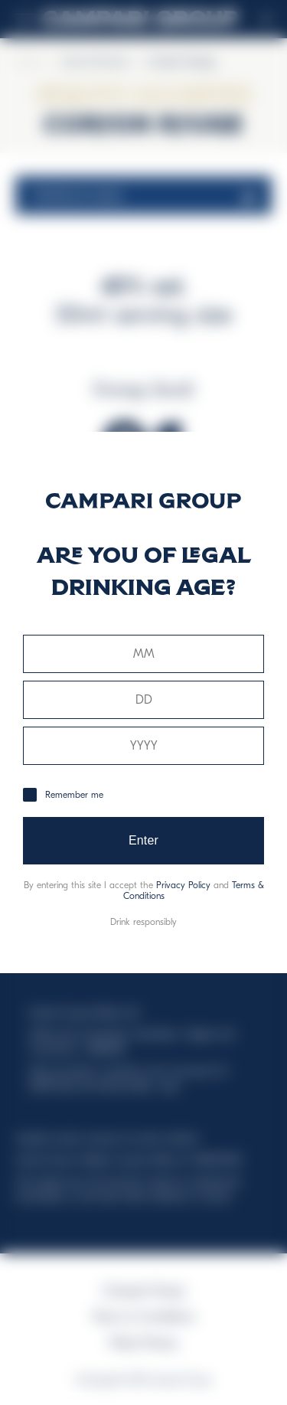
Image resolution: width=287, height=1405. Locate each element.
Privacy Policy (183, 885)
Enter (143, 840)
